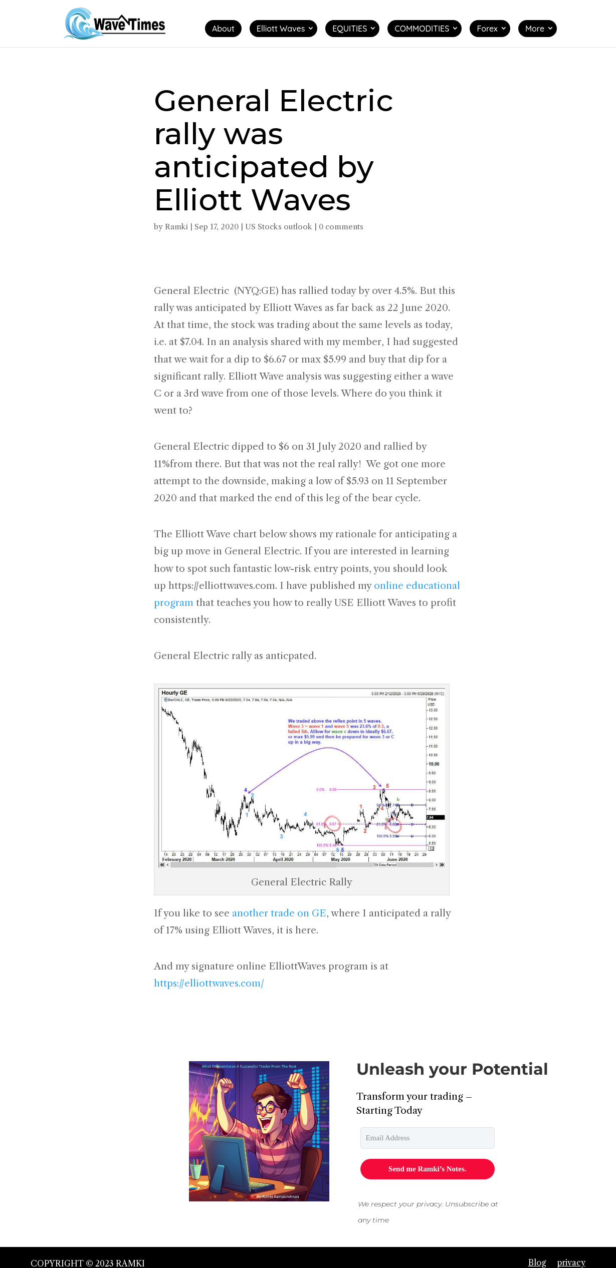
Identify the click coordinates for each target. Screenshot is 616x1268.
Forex (487, 29)
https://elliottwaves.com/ (209, 983)
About (223, 29)
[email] (427, 1138)
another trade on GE (279, 913)
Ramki (176, 226)
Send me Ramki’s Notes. (427, 1169)
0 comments (341, 226)
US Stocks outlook (278, 226)
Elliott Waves (281, 29)
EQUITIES (349, 29)
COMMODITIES (421, 29)
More (534, 29)
